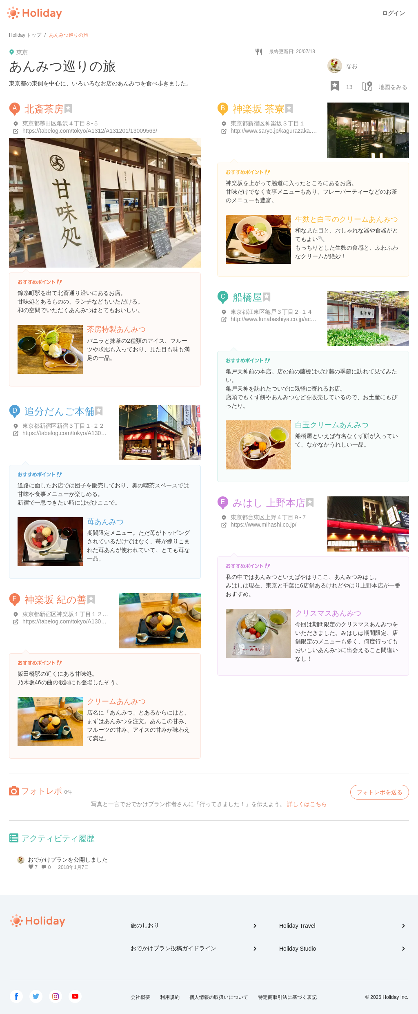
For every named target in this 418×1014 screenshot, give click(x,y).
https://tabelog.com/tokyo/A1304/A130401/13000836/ (89, 433)
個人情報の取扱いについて (218, 997)
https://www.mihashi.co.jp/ (263, 524)
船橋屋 (247, 297)
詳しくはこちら (307, 804)
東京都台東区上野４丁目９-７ (269, 517)
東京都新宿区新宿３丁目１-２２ (63, 425)
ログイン (393, 13)
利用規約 (170, 997)
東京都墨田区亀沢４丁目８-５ (60, 123)
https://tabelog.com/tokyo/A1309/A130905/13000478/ (89, 621)
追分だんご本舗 (59, 411)
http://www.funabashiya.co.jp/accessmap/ (283, 319)
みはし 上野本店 (269, 502)
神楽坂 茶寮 (259, 108)
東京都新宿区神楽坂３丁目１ (268, 123)
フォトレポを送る (379, 792)
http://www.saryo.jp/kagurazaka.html (276, 130)
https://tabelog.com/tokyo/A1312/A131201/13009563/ (89, 130)
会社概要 (140, 997)
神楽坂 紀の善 (55, 599)
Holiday (34, 13)
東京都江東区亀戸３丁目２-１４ (272, 311)
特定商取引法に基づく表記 (287, 997)
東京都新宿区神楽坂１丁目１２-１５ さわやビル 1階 (89, 614)
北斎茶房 (44, 108)
